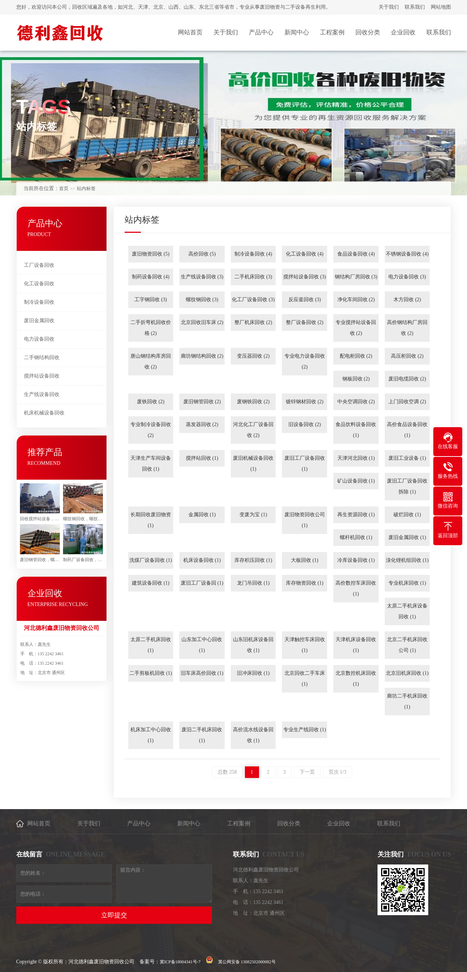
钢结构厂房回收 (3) (356, 276)
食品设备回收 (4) (356, 254)
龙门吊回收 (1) (253, 583)
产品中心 (138, 823)
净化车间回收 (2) (356, 299)
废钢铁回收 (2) (253, 401)
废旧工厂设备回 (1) (202, 583)
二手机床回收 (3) (253, 276)
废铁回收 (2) (150, 401)
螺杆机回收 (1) (356, 537)
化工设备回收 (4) (305, 254)
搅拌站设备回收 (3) (304, 276)
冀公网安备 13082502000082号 (247, 961)
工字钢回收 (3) (150, 299)
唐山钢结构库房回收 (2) (150, 361)
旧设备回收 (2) (304, 424)
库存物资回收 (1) (305, 583)
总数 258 (227, 772)
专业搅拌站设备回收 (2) (355, 328)
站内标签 (86, 188)
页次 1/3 (337, 772)
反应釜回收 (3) (304, 299)
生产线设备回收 (41, 394)
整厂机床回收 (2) (253, 322)
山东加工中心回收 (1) (202, 645)
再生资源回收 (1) (356, 514)
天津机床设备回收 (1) (355, 645)
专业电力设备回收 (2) (304, 361)
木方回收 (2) (407, 299)
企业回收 (338, 823)
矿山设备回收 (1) (356, 481)
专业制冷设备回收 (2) (150, 430)
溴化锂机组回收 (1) (407, 560)
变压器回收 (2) (253, 356)
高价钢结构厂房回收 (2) (407, 328)
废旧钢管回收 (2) (202, 401)
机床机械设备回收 (44, 413)
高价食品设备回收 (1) (407, 430)
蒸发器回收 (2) (202, 424)
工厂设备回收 (39, 265)
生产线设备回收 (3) (202, 276)
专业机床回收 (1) (407, 583)
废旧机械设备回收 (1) (253, 463)
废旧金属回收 (39, 320)
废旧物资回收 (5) (151, 254)
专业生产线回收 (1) (304, 729)
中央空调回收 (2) (356, 401)
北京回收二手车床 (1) (304, 678)
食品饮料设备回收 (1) (355, 430)
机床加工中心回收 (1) (150, 735)
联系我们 (415, 7)
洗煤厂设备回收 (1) (150, 560)
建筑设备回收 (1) (151, 583)
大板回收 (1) (304, 560)
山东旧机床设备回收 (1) (253, 645)
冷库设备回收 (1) (356, 560)
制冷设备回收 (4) (253, 254)
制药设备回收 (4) (151, 276)
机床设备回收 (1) (202, 560)
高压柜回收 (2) (407, 356)
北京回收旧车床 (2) (202, 322)
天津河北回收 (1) (356, 458)
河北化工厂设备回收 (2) (253, 430)
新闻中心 (188, 823)
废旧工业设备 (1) (407, 458)
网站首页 (38, 823)
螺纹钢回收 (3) (202, 299)
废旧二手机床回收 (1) (202, 735)
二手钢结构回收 (41, 357)
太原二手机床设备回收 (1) (407, 611)
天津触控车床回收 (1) (304, 645)
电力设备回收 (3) (407, 276)
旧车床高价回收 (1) (202, 673)
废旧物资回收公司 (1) (304, 520)
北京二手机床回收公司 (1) (407, 645)
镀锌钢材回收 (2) (305, 401)
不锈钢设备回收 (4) (407, 254)
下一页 (307, 772)
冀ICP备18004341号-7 (180, 961)
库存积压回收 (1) (253, 560)
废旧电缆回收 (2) (407, 379)
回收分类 (288, 823)
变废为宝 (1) (253, 514)
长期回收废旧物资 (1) (150, 520)
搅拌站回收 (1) (202, 458)
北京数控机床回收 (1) (355, 678)
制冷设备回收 (39, 302)
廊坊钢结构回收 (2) (202, 356)
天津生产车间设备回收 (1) (150, 463)
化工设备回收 (39, 283)
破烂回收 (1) (407, 514)
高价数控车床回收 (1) (355, 588)
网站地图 (441, 7)
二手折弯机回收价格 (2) (150, 328)
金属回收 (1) (202, 514)
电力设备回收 (39, 339)
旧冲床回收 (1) (253, 673)
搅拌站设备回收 (41, 376)
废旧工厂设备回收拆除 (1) (407, 486)
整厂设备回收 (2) (305, 322)
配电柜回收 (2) (356, 356)
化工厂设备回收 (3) (253, 299)
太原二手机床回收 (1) (150, 645)
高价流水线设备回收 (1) (253, 735)
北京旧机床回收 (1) (407, 673)
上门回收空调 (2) (407, 401)
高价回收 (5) (202, 254)
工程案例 (238, 823)
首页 (63, 188)
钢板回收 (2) (356, 379)
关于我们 (389, 7)
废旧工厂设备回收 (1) (304, 463)
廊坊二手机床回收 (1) (407, 701)
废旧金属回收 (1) (407, 537)
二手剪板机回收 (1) (150, 673)
